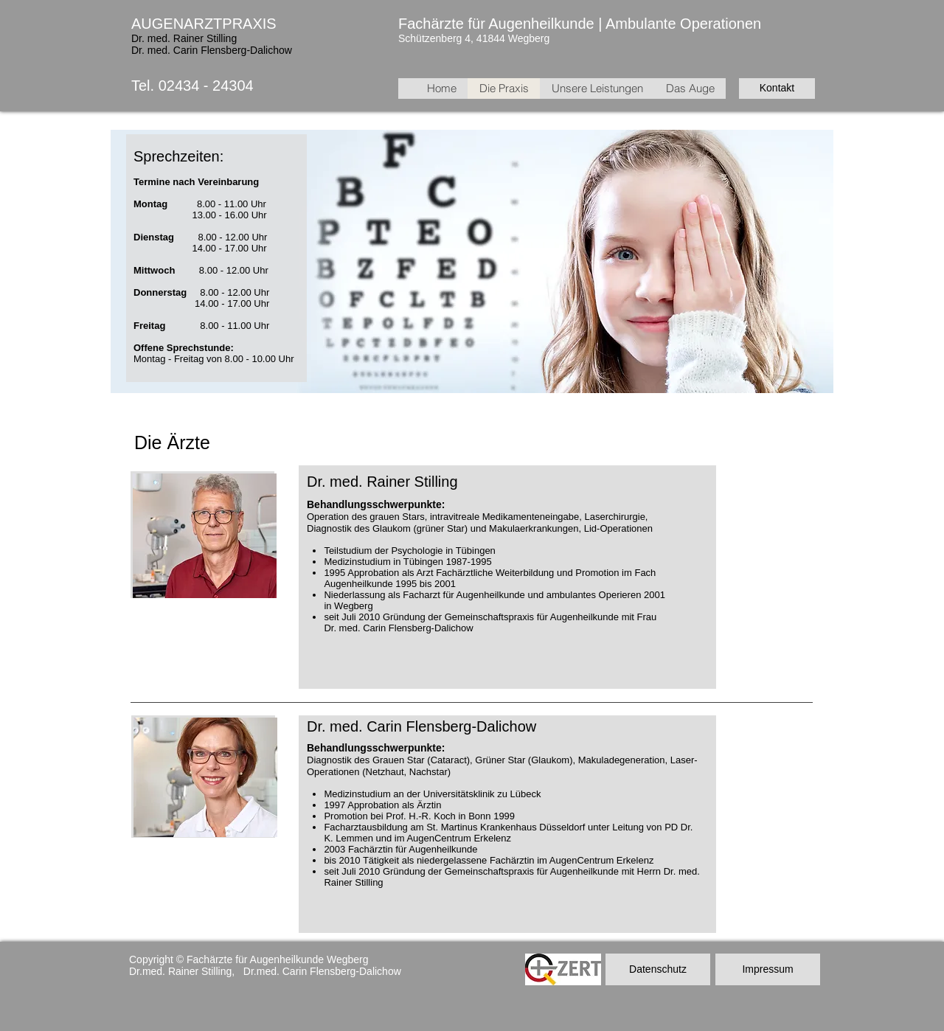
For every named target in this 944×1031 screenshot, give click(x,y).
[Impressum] (767, 969)
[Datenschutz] (657, 969)
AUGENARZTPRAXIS (204, 23)
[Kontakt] (777, 88)
